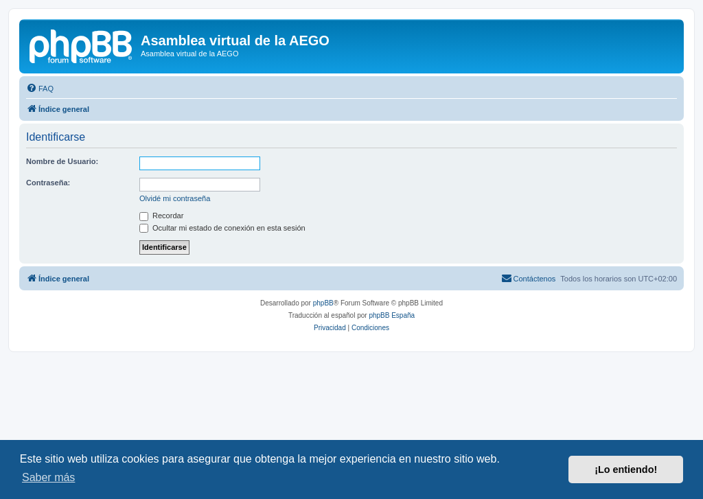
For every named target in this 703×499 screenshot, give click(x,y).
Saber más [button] (48, 477)
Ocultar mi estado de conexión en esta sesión (222, 228)
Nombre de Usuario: (62, 161)
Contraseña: (48, 182)
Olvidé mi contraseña (174, 198)
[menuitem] (40, 88)
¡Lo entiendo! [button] (626, 469)
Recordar (161, 215)
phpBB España (392, 315)
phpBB (323, 303)
